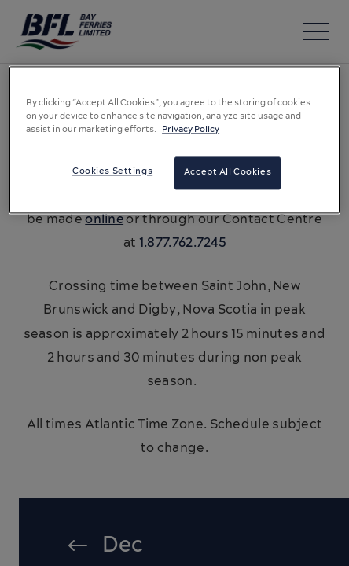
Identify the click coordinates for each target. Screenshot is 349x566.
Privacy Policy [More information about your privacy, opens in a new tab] (190, 130)
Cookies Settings (112, 172)
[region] (174, 139)
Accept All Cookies (227, 173)
